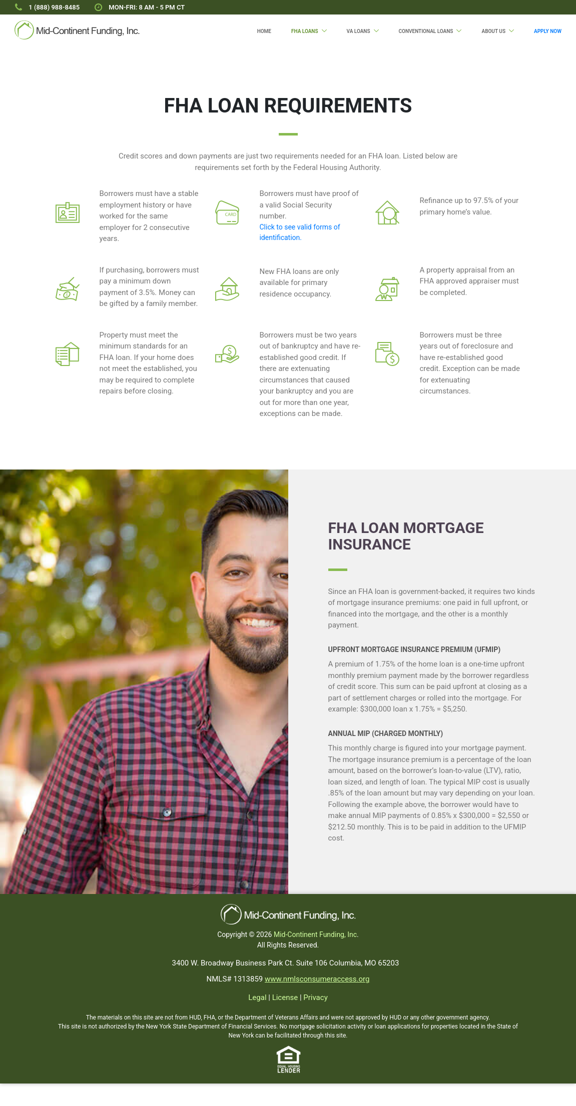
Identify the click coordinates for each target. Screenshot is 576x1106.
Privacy (315, 997)
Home (264, 31)
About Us (493, 31)
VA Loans (358, 31)
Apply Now (547, 31)
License (285, 997)
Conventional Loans (426, 31)
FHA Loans (304, 31)
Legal (257, 997)
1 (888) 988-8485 (54, 7)
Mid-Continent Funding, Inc (315, 934)
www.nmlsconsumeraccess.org (317, 979)
